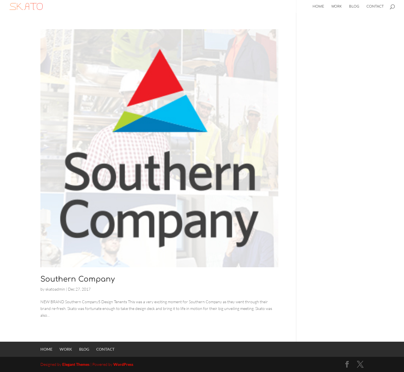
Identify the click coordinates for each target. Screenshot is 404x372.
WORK (336, 6)
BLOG (354, 6)
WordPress (123, 364)
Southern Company (77, 279)
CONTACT (375, 6)
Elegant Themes (75, 364)
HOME (318, 6)
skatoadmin (55, 289)
